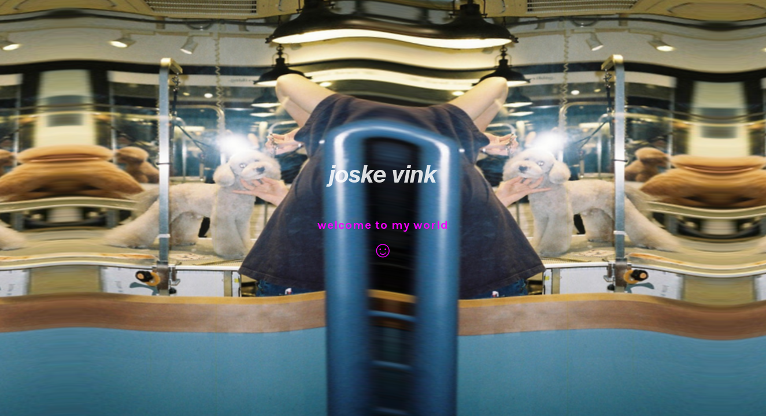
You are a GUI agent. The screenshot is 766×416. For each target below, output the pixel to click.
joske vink (383, 174)
